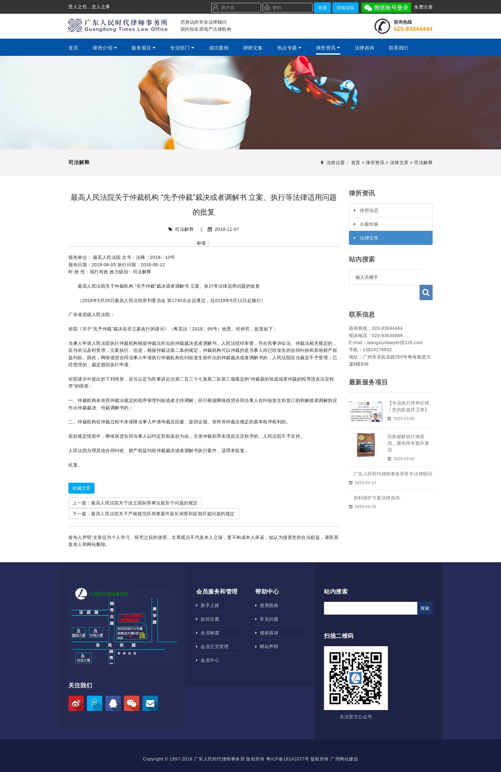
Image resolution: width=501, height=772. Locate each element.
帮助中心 (267, 591)
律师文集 (253, 47)
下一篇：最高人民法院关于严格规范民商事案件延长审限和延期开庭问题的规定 (154, 513)
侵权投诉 (266, 632)
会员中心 (207, 660)
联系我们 (399, 47)
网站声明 (266, 646)
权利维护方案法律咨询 (377, 482)
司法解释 (423, 162)
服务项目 (143, 47)
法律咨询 (364, 47)
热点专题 (289, 47)
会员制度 (207, 632)
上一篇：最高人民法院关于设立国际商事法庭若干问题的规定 (135, 502)
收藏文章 (81, 488)
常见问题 (266, 619)
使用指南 (266, 605)
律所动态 (366, 210)
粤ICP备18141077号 (287, 758)
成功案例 (219, 47)
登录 (322, 7)
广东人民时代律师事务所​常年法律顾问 (393, 458)
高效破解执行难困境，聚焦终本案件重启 (408, 428)
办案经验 (366, 224)
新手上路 (207, 605)
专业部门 (182, 47)
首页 (73, 47)
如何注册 (207, 619)
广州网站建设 (344, 758)
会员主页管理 (212, 646)
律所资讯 (328, 47)
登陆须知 (345, 7)
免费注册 (423, 7)
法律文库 (399, 162)
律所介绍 (105, 47)
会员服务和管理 (217, 591)
